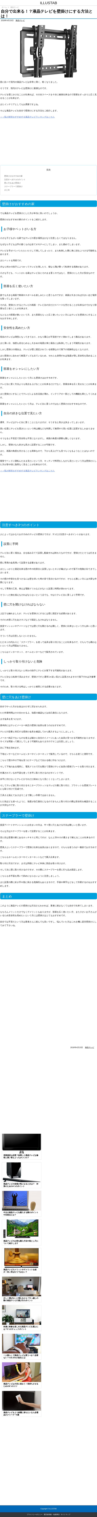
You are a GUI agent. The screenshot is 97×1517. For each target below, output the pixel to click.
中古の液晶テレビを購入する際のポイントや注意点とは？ (20, 1213)
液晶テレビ (14, 7)
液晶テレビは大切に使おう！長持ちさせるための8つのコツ (20, 1385)
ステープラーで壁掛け (13, 186)
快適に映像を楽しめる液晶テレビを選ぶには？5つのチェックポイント (20, 1328)
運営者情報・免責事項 (52, 1514)
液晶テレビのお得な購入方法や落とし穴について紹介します (20, 1242)
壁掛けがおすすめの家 (13, 176)
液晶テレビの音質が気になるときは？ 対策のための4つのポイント (20, 1185)
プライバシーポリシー (34, 1514)
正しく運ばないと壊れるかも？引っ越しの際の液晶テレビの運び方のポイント (20, 1299)
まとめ (7, 190)
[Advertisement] (48, 140)
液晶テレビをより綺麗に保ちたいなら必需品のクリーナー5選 (20, 1413)
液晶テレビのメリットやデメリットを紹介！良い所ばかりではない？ (19, 1271)
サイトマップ (65, 1514)
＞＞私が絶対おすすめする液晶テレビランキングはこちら (27, 117)
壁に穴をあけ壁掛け (12, 183)
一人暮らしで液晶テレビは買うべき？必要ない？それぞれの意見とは (20, 1356)
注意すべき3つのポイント (14, 179)
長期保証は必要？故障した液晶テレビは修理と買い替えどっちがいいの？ (20, 1156)
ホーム (4, 7)
